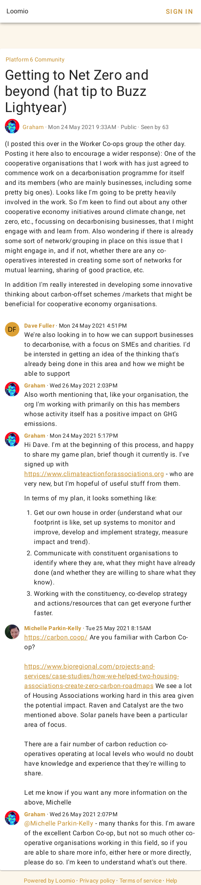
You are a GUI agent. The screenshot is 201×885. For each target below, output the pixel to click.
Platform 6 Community (35, 59)
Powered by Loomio (49, 880)
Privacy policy (97, 880)
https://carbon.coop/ (56, 637)
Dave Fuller (39, 325)
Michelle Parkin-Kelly (52, 628)
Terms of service (140, 880)
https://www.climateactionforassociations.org (94, 474)
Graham (33, 127)
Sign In (179, 11)
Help (172, 880)
